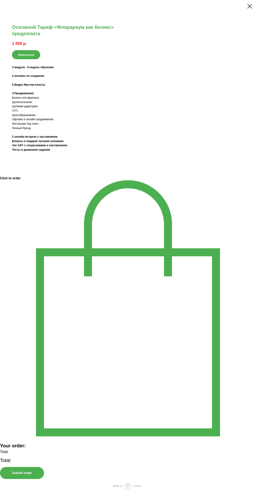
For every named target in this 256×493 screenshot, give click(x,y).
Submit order (22, 473)
